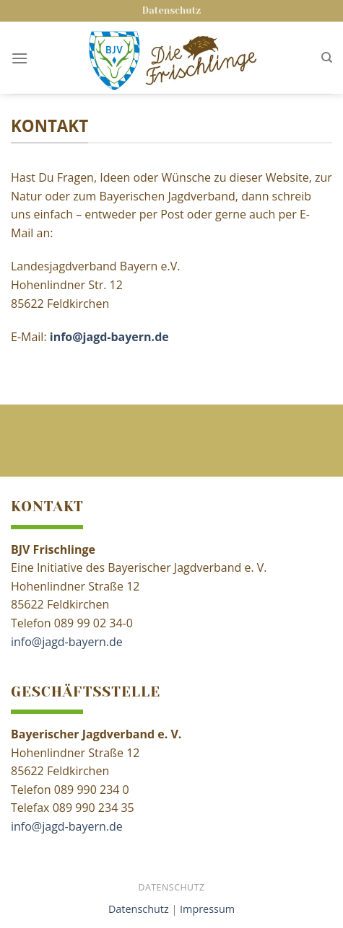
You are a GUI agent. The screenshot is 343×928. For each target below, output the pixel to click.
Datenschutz (171, 10)
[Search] (326, 57)
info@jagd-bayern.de (67, 642)
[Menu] (19, 58)
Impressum (207, 909)
